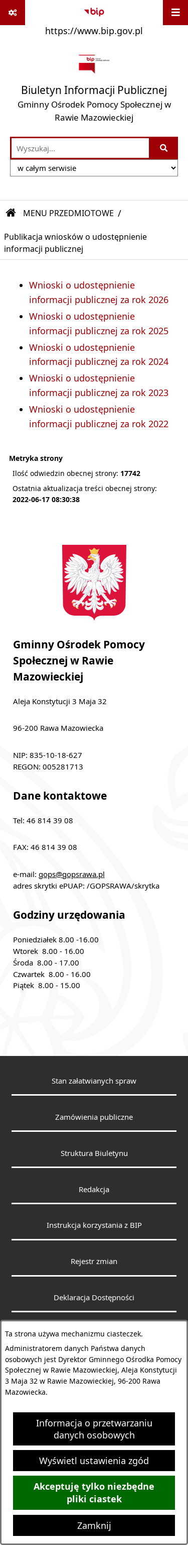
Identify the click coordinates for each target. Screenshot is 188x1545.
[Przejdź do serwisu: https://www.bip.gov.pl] (94, 19)
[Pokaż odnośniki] (12, 12)
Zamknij (94, 1525)
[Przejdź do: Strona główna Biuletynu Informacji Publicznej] (11, 213)
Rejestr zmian (94, 1261)
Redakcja (94, 1189)
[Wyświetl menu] (175, 12)
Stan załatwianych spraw (94, 1081)
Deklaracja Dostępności (94, 1297)
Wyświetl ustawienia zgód (94, 1461)
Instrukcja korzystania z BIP (94, 1225)
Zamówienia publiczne (94, 1117)
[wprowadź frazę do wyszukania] (80, 148)
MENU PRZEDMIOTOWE (68, 213)
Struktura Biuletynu (94, 1153)
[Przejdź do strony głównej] (94, 88)
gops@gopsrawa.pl (72, 874)
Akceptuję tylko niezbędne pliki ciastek (94, 1492)
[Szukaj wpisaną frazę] (164, 148)
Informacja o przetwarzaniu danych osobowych (94, 1429)
